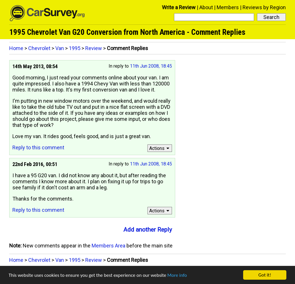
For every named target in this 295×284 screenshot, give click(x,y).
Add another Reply (147, 229)
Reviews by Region (264, 7)
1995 (74, 48)
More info (177, 275)
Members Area (108, 246)
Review (93, 48)
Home (16, 48)
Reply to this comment (38, 147)
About (206, 7)
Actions (160, 148)
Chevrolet (39, 48)
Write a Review (179, 7)
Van (59, 48)
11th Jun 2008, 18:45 (151, 66)
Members (228, 7)
